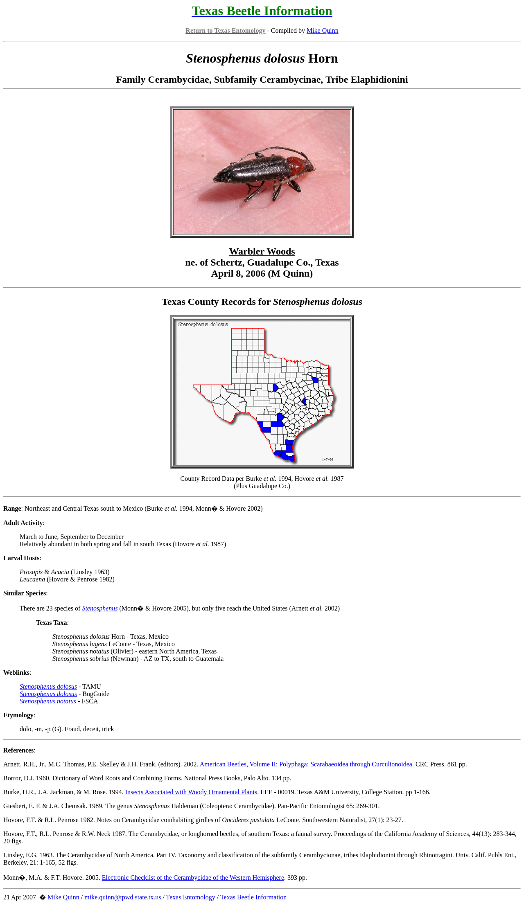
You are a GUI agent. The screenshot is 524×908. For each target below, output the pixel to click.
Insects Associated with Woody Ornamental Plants (191, 792)
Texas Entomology (190, 897)
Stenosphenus (99, 608)
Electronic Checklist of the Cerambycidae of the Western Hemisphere (193, 877)
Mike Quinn (323, 30)
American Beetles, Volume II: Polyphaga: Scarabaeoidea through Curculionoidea (306, 764)
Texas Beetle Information (253, 897)
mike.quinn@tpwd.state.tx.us (122, 897)
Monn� (14, 877)
